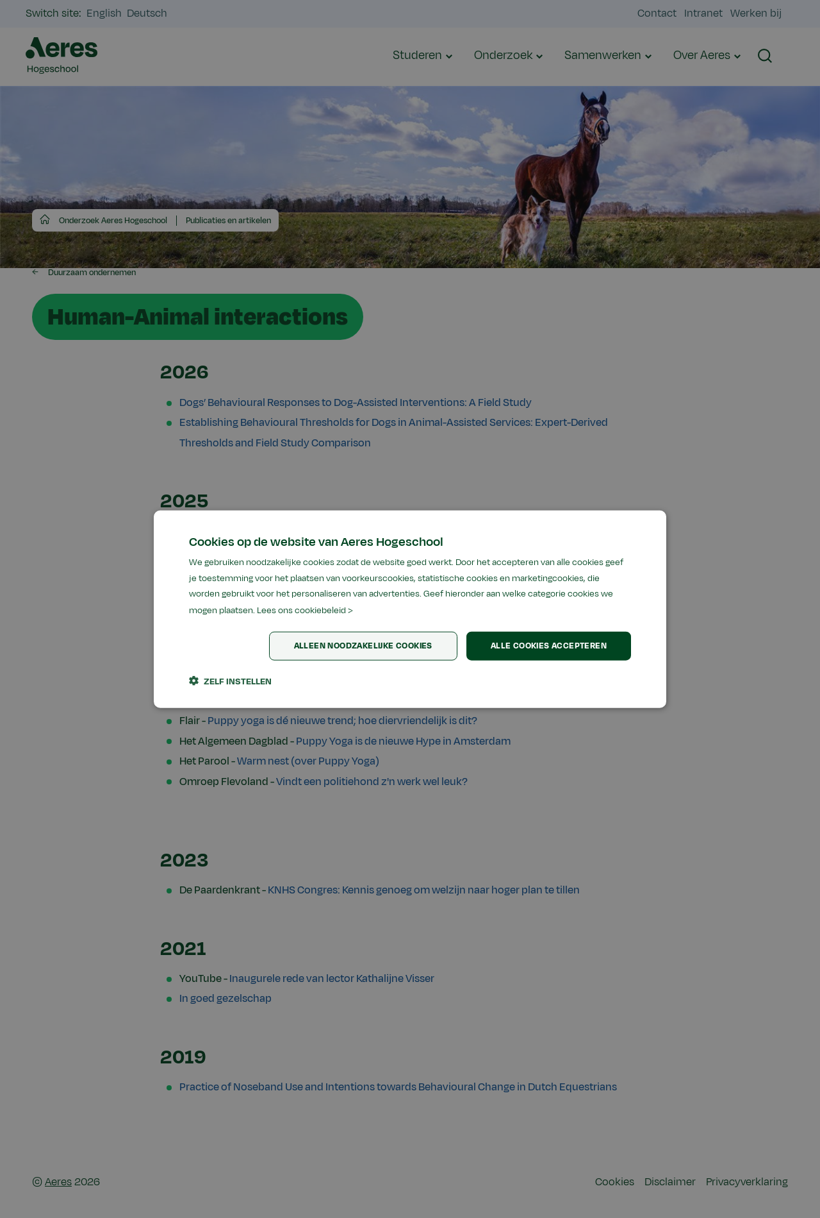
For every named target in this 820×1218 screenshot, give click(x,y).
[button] (230, 681)
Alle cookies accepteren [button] (549, 646)
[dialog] (410, 609)
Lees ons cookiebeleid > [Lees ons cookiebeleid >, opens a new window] (305, 610)
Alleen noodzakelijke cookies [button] (363, 646)
